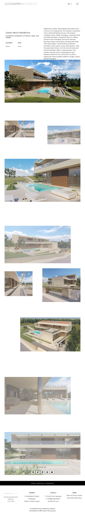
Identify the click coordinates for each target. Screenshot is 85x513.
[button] (33, 474)
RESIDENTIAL (50, 485)
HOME (33, 485)
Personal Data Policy (74, 500)
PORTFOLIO (40, 485)
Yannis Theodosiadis (49, 510)
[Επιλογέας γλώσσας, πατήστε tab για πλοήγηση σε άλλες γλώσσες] (70, 4)
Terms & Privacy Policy (74, 498)
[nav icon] (77, 4)
